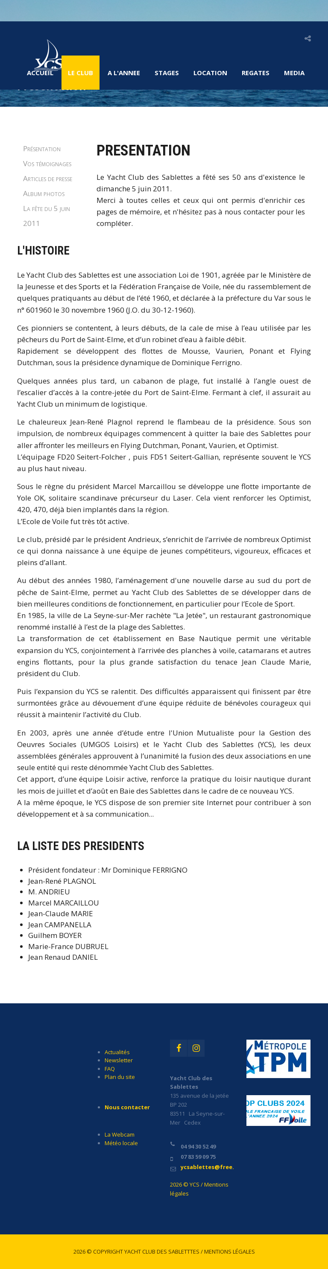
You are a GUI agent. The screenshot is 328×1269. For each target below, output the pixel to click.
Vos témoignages (47, 163)
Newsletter (119, 1060)
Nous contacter (127, 1107)
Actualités (117, 1052)
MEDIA (294, 72)
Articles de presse (47, 178)
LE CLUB (80, 72)
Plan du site (120, 1077)
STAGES (167, 72)
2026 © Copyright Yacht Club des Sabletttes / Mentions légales (164, 1251)
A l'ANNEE (124, 72)
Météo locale (121, 1143)
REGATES (255, 72)
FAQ (110, 1069)
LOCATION (210, 72)
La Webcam (120, 1134)
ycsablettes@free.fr (210, 1167)
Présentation (42, 148)
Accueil (40, 72)
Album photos (43, 193)
